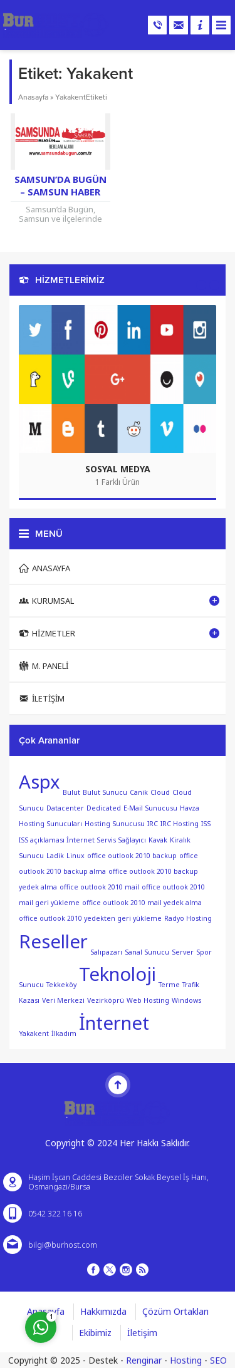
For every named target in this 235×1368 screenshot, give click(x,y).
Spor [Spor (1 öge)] (204, 951)
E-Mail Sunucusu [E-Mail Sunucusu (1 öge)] (150, 808)
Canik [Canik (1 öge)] (139, 792)
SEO (218, 1360)
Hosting (186, 1360)
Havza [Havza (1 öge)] (189, 808)
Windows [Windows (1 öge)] (186, 1000)
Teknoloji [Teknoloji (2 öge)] (117, 974)
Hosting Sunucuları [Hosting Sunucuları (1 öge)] (50, 823)
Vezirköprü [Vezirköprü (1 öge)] (105, 1000)
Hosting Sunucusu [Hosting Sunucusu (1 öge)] (115, 823)
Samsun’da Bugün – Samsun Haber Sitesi (60, 191)
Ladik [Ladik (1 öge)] (55, 855)
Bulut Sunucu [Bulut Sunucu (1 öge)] (105, 792)
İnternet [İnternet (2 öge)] (114, 1022)
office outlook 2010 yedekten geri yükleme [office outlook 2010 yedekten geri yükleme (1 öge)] (90, 918)
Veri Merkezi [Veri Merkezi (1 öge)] (63, 1000)
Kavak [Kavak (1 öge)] (158, 840)
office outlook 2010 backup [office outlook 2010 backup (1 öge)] (132, 855)
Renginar (144, 1360)
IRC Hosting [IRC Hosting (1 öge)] (179, 823)
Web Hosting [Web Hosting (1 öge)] (148, 1000)
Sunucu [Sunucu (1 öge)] (31, 984)
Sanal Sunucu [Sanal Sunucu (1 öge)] (147, 951)
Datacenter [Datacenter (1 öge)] (65, 808)
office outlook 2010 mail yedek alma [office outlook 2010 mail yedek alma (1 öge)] (142, 902)
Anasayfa (33, 97)
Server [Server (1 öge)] (183, 951)
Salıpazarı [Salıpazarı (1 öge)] (106, 951)
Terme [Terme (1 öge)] (169, 984)
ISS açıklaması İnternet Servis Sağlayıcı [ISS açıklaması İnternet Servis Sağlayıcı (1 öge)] (82, 840)
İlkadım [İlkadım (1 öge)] (63, 1033)
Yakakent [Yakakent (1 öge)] (34, 1033)
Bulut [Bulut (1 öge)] (71, 792)
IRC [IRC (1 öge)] (152, 823)
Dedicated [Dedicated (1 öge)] (103, 808)
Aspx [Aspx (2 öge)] (39, 781)
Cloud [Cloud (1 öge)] (160, 792)
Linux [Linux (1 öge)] (75, 855)
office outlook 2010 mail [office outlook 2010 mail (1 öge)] (99, 887)
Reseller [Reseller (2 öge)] (53, 941)
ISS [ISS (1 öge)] (206, 823)
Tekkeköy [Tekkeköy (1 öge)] (61, 984)
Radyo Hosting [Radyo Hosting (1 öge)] (188, 918)
